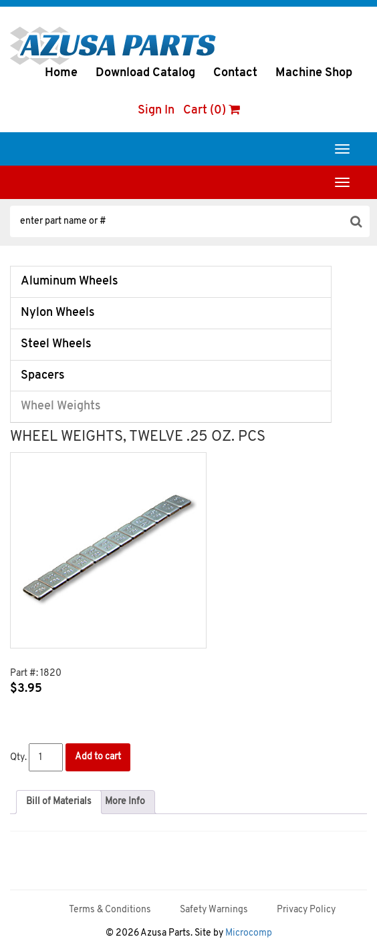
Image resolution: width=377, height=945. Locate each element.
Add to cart (98, 757)
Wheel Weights (61, 406)
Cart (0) (211, 110)
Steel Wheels (56, 344)
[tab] (59, 802)
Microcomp (248, 933)
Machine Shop (313, 73)
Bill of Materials (59, 802)
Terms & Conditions (110, 910)
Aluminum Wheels (69, 281)
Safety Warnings (214, 910)
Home (61, 73)
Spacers (43, 375)
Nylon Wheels (58, 313)
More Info (125, 802)
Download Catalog (145, 73)
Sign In (156, 110)
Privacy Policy (306, 910)
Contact (235, 73)
